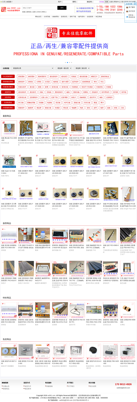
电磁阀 (74, 108)
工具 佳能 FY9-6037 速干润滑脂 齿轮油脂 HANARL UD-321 (127, 280)
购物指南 (5, 383)
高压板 (58, 102)
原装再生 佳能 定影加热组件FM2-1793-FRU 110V (26, 322)
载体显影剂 (42, 76)
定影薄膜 (64, 97)
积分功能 (92, 383)
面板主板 (77, 102)
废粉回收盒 (105, 76)
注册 (111, 2)
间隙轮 (85, 92)
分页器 (47, 82)
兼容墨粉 (31, 76)
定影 (34, 12)
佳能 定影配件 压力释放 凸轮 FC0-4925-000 (8, 206)
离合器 (65, 108)
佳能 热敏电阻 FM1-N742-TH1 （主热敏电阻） (76, 280)
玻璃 (46, 87)
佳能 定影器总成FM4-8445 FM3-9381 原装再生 (76, 247)
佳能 (23, 12)
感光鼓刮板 (84, 76)
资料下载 (73, 16)
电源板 (49, 102)
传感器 (57, 108)
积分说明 (93, 386)
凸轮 (122, 108)
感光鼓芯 (64, 76)
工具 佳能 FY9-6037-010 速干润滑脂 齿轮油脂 (26, 247)
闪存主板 (87, 102)
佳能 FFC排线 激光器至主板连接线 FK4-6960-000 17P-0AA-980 (110, 206)
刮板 (41, 92)
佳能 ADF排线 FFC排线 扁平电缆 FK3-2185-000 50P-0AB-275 (128, 206)
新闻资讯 (64, 16)
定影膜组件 (34, 97)
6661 (43, 12)
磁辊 (68, 92)
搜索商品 (6, 389)
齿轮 (88, 108)
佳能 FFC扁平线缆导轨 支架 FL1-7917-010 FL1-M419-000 (43, 140)
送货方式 (27, 383)
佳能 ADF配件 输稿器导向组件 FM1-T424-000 (111, 140)
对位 (102, 82)
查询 (61, 8)
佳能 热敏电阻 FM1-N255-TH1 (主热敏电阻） (93, 247)
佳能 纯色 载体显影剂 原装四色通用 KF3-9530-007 (42, 247)
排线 (115, 108)
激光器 (32, 87)
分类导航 (47, 16)
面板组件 (21, 108)
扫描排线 (99, 87)
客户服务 (132, 7)
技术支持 (132, 11)
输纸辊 (55, 82)
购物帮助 (55, 16)
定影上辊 (44, 97)
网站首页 (38, 16)
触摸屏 (30, 108)
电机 (81, 108)
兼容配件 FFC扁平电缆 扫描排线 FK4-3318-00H (26, 140)
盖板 (108, 108)
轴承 (102, 108)
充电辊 (73, 76)
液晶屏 (39, 108)
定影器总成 (22, 97)
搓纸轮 (28, 12)
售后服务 (48, 383)
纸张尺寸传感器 (87, 87)
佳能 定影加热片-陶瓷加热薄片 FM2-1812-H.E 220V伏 (25, 280)
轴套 (101, 97)
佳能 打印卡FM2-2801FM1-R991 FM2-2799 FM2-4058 (94, 322)
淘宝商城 (98, 16)
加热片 (73, 97)
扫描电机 (75, 87)
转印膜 (115, 92)
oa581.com (51, 395)
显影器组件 (59, 92)
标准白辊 (65, 87)
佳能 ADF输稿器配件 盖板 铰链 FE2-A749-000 (94, 140)
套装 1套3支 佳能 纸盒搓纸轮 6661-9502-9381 (43, 363)
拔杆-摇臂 (65, 82)
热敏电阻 (83, 97)
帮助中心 (117, 2)
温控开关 (93, 97)
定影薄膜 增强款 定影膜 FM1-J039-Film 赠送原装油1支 (93, 280)
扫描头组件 (22, 87)
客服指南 (49, 386)
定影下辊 (54, 97)
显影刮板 (76, 92)
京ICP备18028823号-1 (81, 400)
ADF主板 (67, 102)
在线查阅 (90, 16)
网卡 (102, 102)
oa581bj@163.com (123, 388)
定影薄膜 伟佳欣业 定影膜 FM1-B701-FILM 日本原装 (59, 322)
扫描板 (108, 87)
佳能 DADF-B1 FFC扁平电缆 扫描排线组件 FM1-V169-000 (77, 140)
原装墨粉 (21, 76)
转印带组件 (105, 92)
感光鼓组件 (54, 76)
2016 (39, 12)
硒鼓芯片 (94, 76)
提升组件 (75, 82)
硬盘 (95, 102)
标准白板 (55, 87)
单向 (95, 82)
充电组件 (95, 92)
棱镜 (39, 87)
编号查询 (81, 16)
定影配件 (109, 97)
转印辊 (123, 92)
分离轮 (39, 82)
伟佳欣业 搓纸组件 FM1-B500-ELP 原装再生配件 (111, 280)
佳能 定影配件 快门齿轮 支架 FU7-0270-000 (127, 173)
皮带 (95, 108)
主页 (3, 2)
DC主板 (21, 102)
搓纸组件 (21, 82)
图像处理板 (31, 102)
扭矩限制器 (86, 82)
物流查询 (28, 389)
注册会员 (6, 386)
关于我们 (70, 383)
